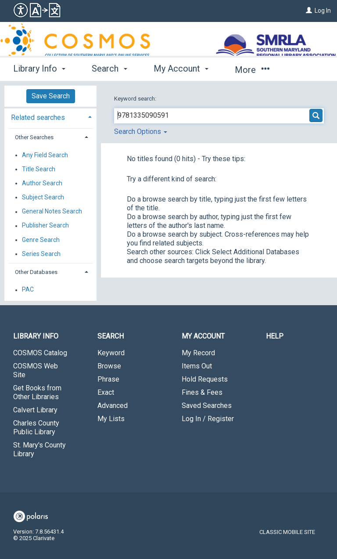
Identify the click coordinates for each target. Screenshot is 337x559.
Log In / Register (208, 419)
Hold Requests (205, 379)
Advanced (112, 405)
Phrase (108, 379)
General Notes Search (52, 211)
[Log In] (309, 10)
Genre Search (41, 239)
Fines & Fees (202, 392)
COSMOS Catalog (40, 353)
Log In (323, 10)
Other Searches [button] (34, 137)
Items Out (197, 366)
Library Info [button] (39, 68)
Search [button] (109, 68)
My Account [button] (181, 68)
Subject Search (43, 197)
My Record (198, 353)
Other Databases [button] (36, 272)
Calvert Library (35, 410)
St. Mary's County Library (39, 449)
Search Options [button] (140, 131)
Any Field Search (45, 155)
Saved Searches (207, 405)
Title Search (38, 169)
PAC (28, 289)
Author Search (42, 183)
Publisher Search (45, 225)
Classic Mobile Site (287, 532)
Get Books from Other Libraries (37, 392)
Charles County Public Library (36, 427)
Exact (105, 392)
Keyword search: (136, 98)
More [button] (252, 70)
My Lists (111, 419)
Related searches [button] (38, 117)
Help (274, 336)
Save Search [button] (51, 96)
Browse (109, 366)
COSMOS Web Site (35, 370)
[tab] (50, 116)
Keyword (111, 353)
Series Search (41, 253)
